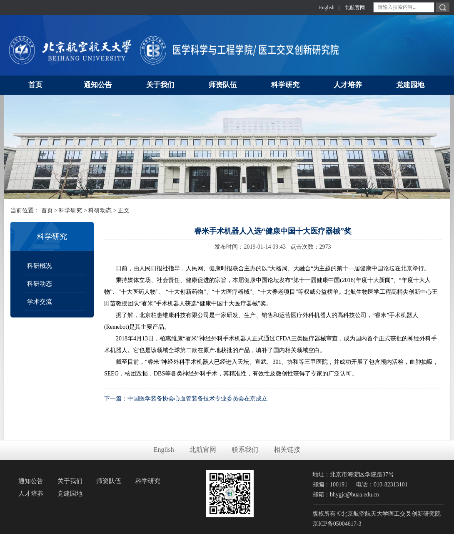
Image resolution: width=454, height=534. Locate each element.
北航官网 (355, 7)
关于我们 (69, 481)
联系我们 (245, 449)
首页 (47, 210)
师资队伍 (108, 481)
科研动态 (100, 210)
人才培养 (30, 493)
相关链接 (287, 449)
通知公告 (30, 481)
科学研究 (70, 210)
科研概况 (39, 265)
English (326, 7)
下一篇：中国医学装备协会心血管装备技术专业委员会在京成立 (185, 398)
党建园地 (69, 493)
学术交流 (39, 301)
